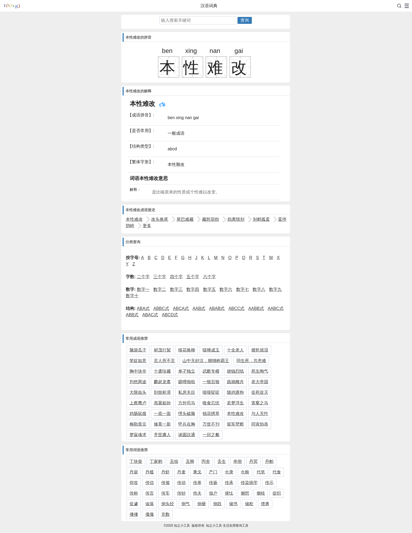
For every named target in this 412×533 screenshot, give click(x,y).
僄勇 (265, 504)
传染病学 (249, 482)
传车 (165, 493)
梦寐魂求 (137, 434)
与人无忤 (259, 413)
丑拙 (174, 461)
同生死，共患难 (251, 360)
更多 (147, 225)
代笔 (261, 472)
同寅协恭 (259, 424)
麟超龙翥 (162, 382)
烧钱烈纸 (235, 371)
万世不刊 (211, 424)
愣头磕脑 (186, 413)
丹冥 (253, 461)
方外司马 (186, 403)
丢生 (221, 461)
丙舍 (205, 461)
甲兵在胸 (186, 424)
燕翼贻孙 (162, 403)
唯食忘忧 (211, 403)
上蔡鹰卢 (137, 403)
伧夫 (197, 493)
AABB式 (256, 308)
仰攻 (133, 482)
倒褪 (201, 504)
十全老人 (235, 350)
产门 (213, 472)
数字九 (275, 289)
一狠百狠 (211, 382)
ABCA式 (181, 308)
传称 (133, 493)
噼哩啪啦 (186, 382)
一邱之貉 (211, 434)
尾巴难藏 (185, 219)
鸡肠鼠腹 (137, 413)
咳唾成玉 (211, 350)
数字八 (259, 289)
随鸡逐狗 (235, 392)
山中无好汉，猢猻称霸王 (205, 360)
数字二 (159, 289)
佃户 (213, 493)
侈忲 (229, 493)
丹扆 (133, 472)
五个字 (192, 276)
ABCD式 (170, 315)
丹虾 (165, 472)
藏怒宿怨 (210, 219)
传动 (181, 482)
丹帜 (269, 461)
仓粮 (245, 472)
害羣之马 (259, 403)
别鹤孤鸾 (261, 219)
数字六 (226, 289)
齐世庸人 (162, 434)
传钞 (181, 493)
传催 (165, 482)
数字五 (209, 289)
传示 (269, 482)
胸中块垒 (137, 371)
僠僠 (133, 514)
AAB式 (198, 308)
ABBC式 (161, 308)
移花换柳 (186, 350)
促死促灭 (259, 392)
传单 (197, 482)
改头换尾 (159, 219)
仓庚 (229, 472)
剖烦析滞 (162, 392)
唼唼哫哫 (211, 392)
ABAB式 (217, 308)
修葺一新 (162, 424)
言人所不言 (164, 360)
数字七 (242, 289)
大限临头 (137, 392)
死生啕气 (259, 371)
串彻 (237, 461)
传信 (149, 482)
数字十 (132, 295)
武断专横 (211, 371)
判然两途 (137, 382)
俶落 (149, 504)
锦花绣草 (211, 413)
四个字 (176, 276)
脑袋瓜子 (137, 350)
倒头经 (167, 504)
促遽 (133, 504)
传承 (229, 482)
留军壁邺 (235, 424)
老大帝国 (259, 382)
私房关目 (186, 392)
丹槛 (149, 472)
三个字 (159, 276)
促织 (276, 493)
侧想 (245, 493)
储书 (233, 504)
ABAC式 (150, 315)
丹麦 (181, 472)
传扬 (213, 482)
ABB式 (132, 315)
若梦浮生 (235, 403)
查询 (244, 20)
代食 (276, 472)
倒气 (185, 504)
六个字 (209, 276)
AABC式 (276, 308)
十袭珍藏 (162, 371)
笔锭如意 (137, 360)
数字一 (143, 289)
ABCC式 (236, 308)
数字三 (176, 289)
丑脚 (190, 461)
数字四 (192, 289)
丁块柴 (135, 461)
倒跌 (217, 504)
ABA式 (143, 308)
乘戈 (197, 472)
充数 (165, 514)
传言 (149, 493)
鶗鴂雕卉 (235, 382)
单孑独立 (186, 371)
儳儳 (149, 514)
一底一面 (162, 413)
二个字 (143, 276)
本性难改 (134, 219)
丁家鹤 (156, 461)
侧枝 (261, 493)
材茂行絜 (162, 350)
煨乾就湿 (259, 350)
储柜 (249, 504)
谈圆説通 (186, 434)
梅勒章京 (137, 424)
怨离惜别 (235, 219)
